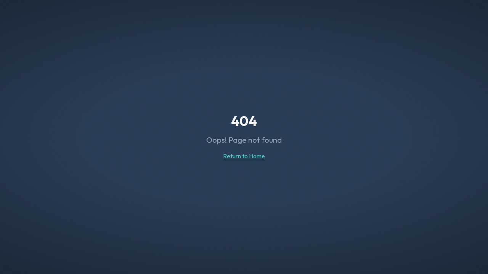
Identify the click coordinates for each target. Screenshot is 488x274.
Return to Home (244, 156)
